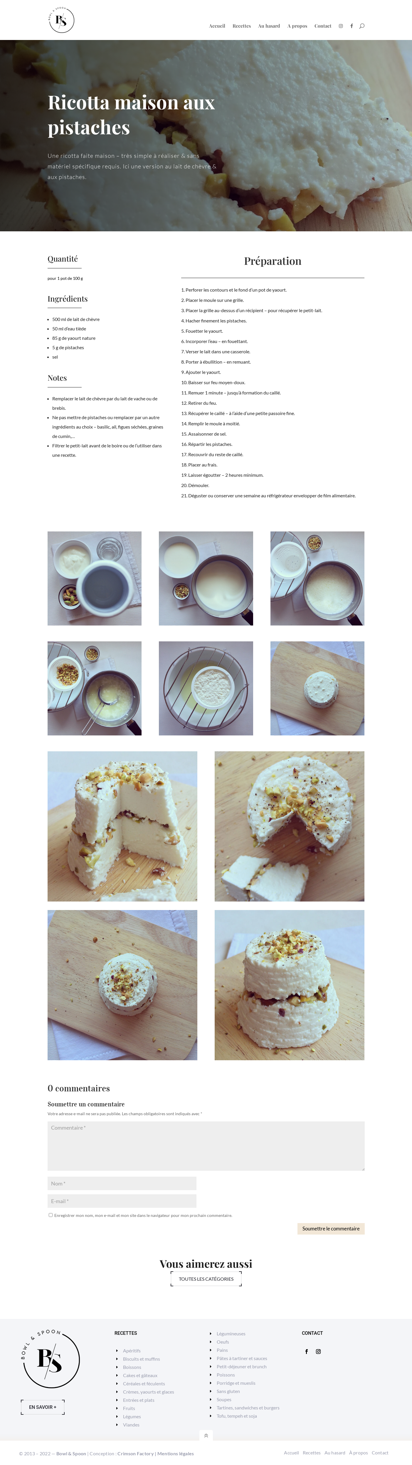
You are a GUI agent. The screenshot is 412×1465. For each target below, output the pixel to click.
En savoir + (42, 1407)
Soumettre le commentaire (331, 1228)
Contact (323, 26)
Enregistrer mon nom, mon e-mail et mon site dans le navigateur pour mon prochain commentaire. (143, 1215)
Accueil (217, 26)
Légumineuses (231, 1333)
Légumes (132, 1416)
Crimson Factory (135, 1453)
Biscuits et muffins (141, 1359)
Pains (222, 1350)
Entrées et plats (138, 1400)
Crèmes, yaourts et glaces (148, 1391)
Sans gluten (228, 1391)
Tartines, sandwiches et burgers (248, 1407)
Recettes (242, 26)
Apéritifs (132, 1350)
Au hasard (269, 26)
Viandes (131, 1424)
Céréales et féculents (144, 1383)
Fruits (129, 1408)
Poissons (226, 1374)
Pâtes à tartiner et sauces (242, 1358)
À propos (358, 1452)
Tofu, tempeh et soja (237, 1416)
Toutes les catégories (206, 1279)
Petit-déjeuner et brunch (242, 1366)
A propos (297, 26)
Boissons (132, 1367)
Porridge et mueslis (236, 1383)
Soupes (224, 1399)
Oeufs (223, 1341)
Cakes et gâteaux (140, 1375)
